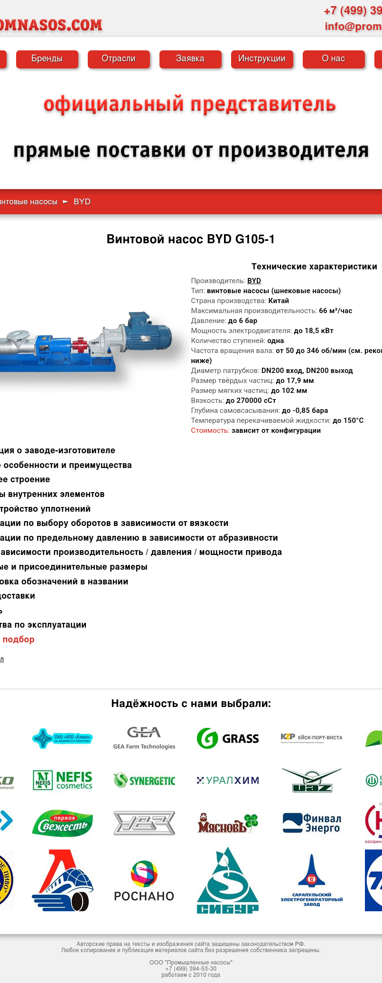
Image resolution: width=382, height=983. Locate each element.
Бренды (47, 59)
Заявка (190, 59)
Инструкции (262, 59)
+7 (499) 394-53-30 (190, 969)
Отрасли (119, 59)
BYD (254, 281)
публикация (137, 950)
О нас (333, 59)
